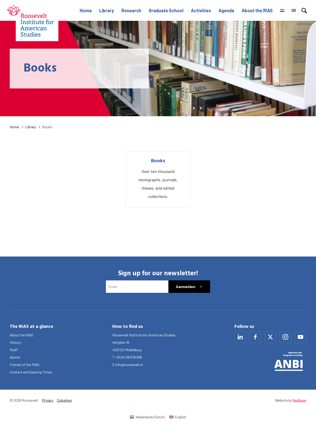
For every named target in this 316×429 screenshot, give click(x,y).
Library (106, 10)
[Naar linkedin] (240, 337)
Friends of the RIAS (24, 364)
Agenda (226, 10)
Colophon (64, 400)
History (15, 342)
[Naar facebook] (255, 337)
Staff (14, 350)
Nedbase (299, 400)
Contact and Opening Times (31, 372)
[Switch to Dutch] (282, 10)
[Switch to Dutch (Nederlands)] (147, 416)
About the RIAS (257, 10)
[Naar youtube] (300, 337)
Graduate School (166, 10)
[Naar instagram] (285, 337)
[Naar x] (270, 337)
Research (131, 10)
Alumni (15, 357)
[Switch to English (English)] (178, 416)
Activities (201, 10)
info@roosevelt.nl (129, 364)
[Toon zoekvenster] (304, 10)
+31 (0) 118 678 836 (128, 357)
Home (86, 10)
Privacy (47, 400)
